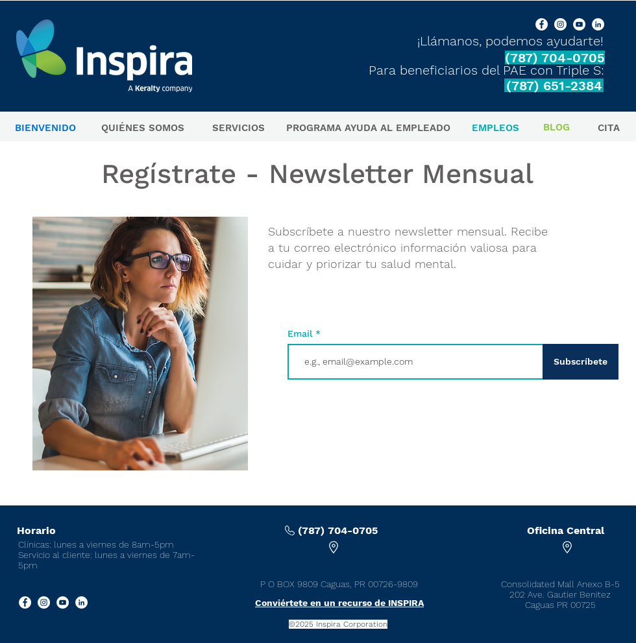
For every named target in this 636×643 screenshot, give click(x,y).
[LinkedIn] (598, 24)
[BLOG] (556, 127)
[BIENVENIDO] (45, 128)
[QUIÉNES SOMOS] (142, 128)
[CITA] (608, 128)
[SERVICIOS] (238, 128)
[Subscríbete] (580, 362)
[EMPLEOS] (495, 128)
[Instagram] (560, 24)
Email (301, 333)
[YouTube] (579, 24)
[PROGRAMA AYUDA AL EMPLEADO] (368, 128)
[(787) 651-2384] (554, 85)
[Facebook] (541, 24)
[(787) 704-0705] (555, 57)
